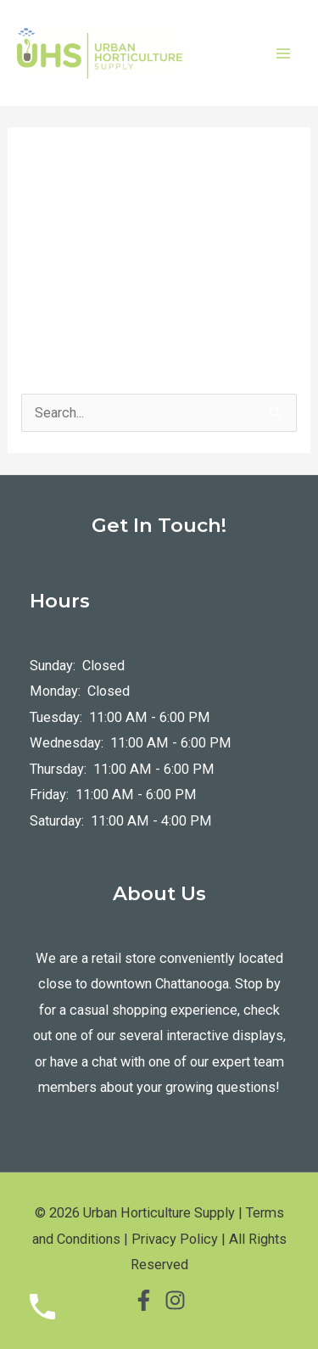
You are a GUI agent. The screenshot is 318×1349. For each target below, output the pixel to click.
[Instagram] (175, 1300)
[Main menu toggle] (283, 53)
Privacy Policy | (178, 1239)
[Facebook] (143, 1300)
